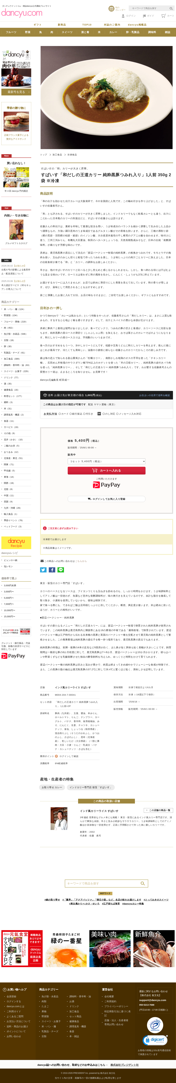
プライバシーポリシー (116, 1006)
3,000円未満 (10, 585)
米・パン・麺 (49, 1026)
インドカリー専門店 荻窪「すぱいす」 (91, 787)
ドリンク (74, 1006)
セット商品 (75, 1016)
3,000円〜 (9, 591)
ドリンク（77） (12, 377)
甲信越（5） (10, 470)
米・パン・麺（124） (14, 309)
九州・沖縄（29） (13, 508)
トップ (43, 154)
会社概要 (109, 996)
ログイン (129, 16)
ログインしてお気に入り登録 (106, 499)
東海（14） (9, 477)
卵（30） (8, 346)
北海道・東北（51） (14, 458)
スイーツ (67, 32)
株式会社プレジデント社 (125, 1064)
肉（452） (9, 328)
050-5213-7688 (146, 1005)
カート (168, 16)
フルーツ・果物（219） (16, 321)
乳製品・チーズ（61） (15, 352)
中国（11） (9, 495)
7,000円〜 (9, 604)
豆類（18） (9, 340)
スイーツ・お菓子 (51, 1021)
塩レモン (8, 566)
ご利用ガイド (14, 1011)
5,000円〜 (9, 598)
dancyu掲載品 (137, 24)
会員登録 (11, 996)
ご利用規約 (110, 1001)
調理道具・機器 (77, 1026)
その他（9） (10, 433)
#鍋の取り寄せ (52, 899)
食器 (71, 1031)
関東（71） (9, 464)
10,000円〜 (9, 610)
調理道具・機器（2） (14, 414)
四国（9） (9, 501)
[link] (155, 1041)
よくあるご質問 (15, 1016)
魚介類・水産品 (50, 996)
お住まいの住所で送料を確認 (154, 395)
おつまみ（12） (12, 452)
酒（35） (8, 383)
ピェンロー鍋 (10, 560)
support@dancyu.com (152, 1000)
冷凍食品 (72, 154)
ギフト (38, 24)
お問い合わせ (14, 1036)
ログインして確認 (69, 756)
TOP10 (87, 24)
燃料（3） (9, 402)
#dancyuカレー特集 (133, 903)
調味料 (152, 32)
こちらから (81, 561)
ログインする (14, 1001)
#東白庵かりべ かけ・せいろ (84, 903)
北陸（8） (9, 489)
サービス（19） (12, 427)
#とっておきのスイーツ (156, 899)
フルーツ (11, 32)
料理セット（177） (13, 396)
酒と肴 (85, 32)
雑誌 (167, 32)
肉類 (44, 1001)
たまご (45, 1006)
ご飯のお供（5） (12, 445)
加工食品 (57, 154)
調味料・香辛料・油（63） (17, 365)
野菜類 (45, 1016)
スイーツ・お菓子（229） (17, 371)
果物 (44, 1011)
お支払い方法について (19, 1021)
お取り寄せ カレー (52, 787)
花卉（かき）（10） (14, 439)
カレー (113, 32)
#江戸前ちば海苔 (111, 903)
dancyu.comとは (15, 1006)
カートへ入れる (106, 470)
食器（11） (9, 421)
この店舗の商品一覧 (159, 810)
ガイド (148, 16)
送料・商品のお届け (17, 1026)
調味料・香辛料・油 (80, 996)
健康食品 (74, 1021)
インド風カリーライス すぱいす (73, 687)
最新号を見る (16, 92)
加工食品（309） (12, 359)
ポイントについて (16, 1031)
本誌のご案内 (112, 24)
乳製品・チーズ (50, 1031)
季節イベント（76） (14, 520)
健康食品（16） (12, 390)
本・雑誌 (74, 1036)
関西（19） (9, 483)
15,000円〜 (9, 616)
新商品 (62, 24)
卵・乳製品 (133, 32)
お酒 (71, 1001)
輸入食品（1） (11, 514)
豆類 (44, 1036)
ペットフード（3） (13, 526)
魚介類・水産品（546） (16, 334)
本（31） (8, 408)
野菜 (28, 32)
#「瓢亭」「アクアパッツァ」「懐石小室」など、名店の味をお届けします (102, 899)
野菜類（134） (11, 315)
